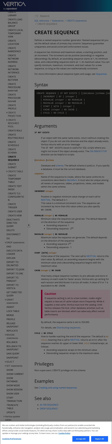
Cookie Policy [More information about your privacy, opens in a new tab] (64, 436)
